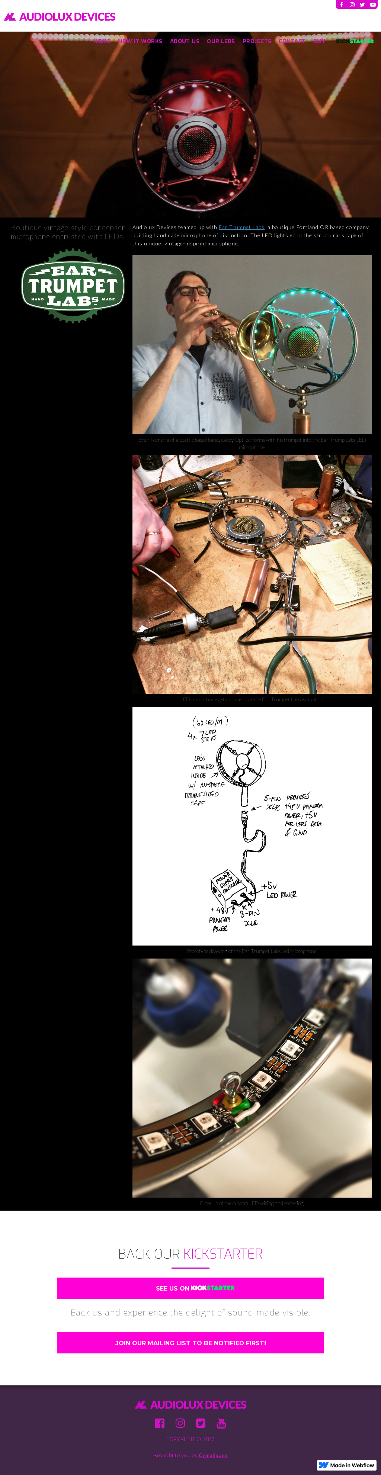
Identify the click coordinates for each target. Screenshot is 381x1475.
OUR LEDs (221, 41)
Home (102, 41)
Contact (292, 41)
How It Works (140, 41)
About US (185, 41)
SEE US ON (172, 1288)
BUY (319, 41)
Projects (257, 41)
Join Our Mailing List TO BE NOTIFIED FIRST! (190, 1343)
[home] (59, 17)
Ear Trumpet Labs (242, 227)
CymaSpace (213, 1455)
